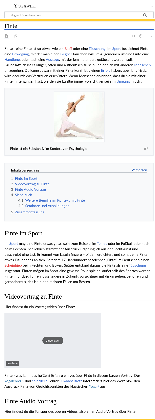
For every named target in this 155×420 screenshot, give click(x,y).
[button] (52, 340)
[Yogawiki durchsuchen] (79, 15)
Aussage (52, 59)
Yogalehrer (12, 381)
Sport (116, 48)
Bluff (68, 48)
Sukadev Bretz (70, 381)
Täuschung (97, 48)
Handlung (12, 59)
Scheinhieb (13, 265)
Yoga (93, 386)
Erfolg (105, 70)
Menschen (142, 65)
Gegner (66, 54)
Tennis (102, 243)
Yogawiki (25, 5)
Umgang (123, 81)
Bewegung (20, 54)
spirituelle (39, 381)
